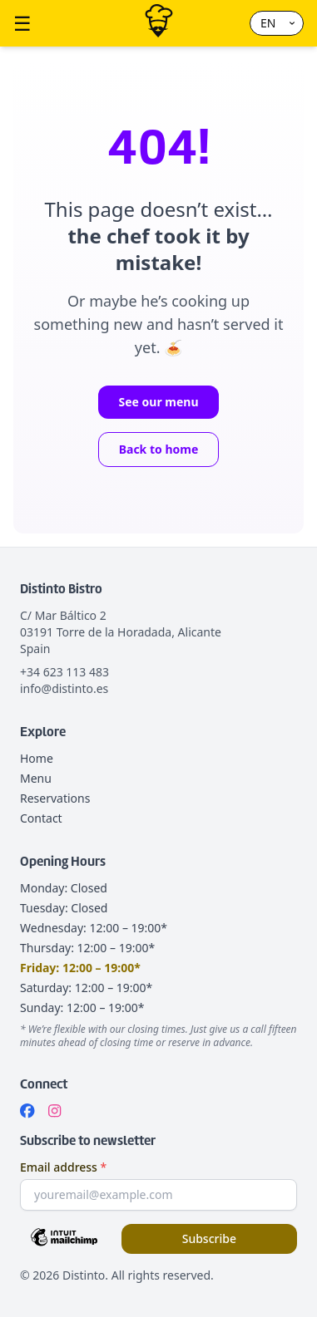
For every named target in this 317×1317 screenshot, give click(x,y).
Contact (41, 818)
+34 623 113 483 (64, 672)
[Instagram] (54, 1111)
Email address (63, 1167)
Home (36, 758)
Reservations (55, 798)
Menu (36, 778)
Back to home (159, 449)
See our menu (158, 402)
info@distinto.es (64, 688)
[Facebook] (27, 1111)
